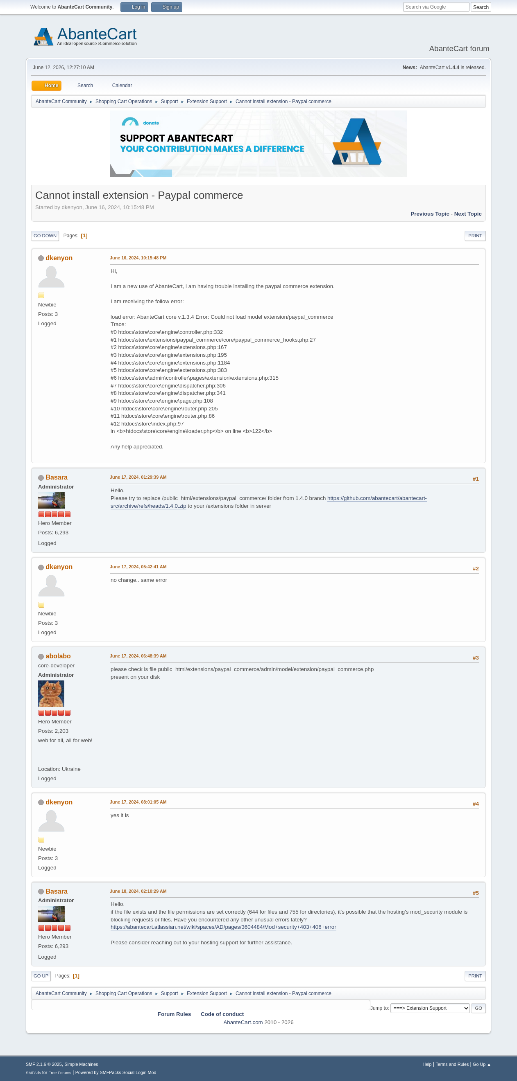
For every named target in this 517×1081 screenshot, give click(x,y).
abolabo (58, 656)
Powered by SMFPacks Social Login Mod (115, 1072)
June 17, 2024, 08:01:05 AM (138, 801)
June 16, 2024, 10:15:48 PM (138, 257)
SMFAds (33, 1072)
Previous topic (429, 214)
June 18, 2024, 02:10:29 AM (138, 891)
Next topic (468, 214)
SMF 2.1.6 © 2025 (44, 1064)
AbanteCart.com (243, 1022)
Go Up (41, 975)
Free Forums (59, 1072)
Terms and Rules (452, 1064)
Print (475, 235)
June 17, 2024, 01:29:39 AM (138, 477)
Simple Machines (81, 1064)
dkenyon (59, 257)
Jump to (379, 1008)
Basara (57, 477)
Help (426, 1064)
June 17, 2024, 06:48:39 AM (138, 655)
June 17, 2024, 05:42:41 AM (138, 566)
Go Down (45, 235)
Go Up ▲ (482, 1064)
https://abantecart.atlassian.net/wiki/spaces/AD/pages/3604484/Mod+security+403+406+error (223, 927)
